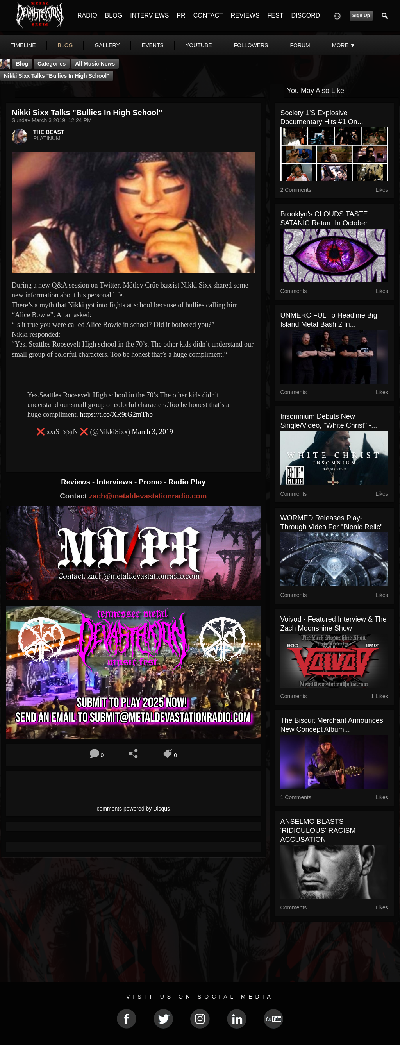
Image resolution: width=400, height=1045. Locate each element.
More (343, 45)
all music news (95, 64)
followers (251, 45)
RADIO (87, 15)
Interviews (115, 482)
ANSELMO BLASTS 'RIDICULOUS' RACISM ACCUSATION (318, 830)
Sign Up (361, 15)
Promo (151, 482)
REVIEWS (245, 15)
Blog (22, 64)
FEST (276, 15)
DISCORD (305, 15)
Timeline (23, 45)
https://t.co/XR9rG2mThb (116, 414)
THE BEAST (48, 132)
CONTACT (208, 15)
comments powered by (133, 809)
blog (65, 45)
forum (300, 45)
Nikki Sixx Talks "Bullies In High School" (56, 76)
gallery (107, 45)
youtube (199, 45)
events (153, 45)
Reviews (76, 482)
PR (181, 15)
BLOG (113, 15)
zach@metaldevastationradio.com (148, 496)
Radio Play (186, 482)
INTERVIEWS (149, 15)
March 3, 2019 (152, 432)
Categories (52, 64)
